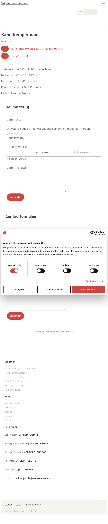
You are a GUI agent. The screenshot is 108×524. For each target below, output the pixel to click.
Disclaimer (32, 519)
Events (8, 424)
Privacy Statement (14, 519)
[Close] (103, 3)
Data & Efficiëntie (13, 389)
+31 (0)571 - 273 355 (22, 478)
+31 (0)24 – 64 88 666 (36, 452)
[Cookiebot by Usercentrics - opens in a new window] (92, 233)
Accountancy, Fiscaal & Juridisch (21, 377)
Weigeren (19, 289)
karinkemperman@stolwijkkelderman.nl (36, 48)
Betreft (16, 167)
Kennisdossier (11, 411)
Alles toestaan (88, 289)
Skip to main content (14, 3)
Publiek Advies (12, 398)
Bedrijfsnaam (15, 137)
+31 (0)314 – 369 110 (25, 469)
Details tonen (92, 281)
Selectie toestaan (54, 289)
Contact (8, 428)
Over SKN (9, 416)
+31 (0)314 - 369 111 (28, 443)
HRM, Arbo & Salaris (15, 381)
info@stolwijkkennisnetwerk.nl (34, 487)
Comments (14, 119)
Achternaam (82, 152)
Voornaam (41, 152)
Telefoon (17, 158)
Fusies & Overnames (15, 385)
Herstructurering (13, 394)
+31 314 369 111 (19, 56)
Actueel (8, 420)
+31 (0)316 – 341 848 (35, 460)
